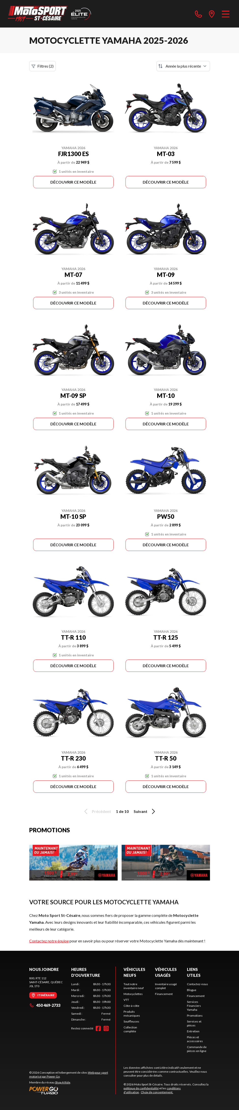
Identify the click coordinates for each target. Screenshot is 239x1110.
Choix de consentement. (157, 1092)
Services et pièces (194, 1023)
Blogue (191, 990)
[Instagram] (106, 1028)
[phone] (198, 13)
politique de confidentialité (141, 1088)
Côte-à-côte (131, 1006)
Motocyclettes (133, 994)
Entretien (193, 1031)
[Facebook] (98, 1028)
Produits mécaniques (132, 1013)
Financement (164, 994)
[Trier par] (183, 66)
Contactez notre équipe (49, 940)
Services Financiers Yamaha (194, 1005)
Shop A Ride (62, 1082)
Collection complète (130, 1029)
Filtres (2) (42, 66)
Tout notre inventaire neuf (134, 986)
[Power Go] (72, 1090)
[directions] (211, 13)
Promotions (195, 1015)
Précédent (97, 811)
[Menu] (225, 14)
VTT (126, 1000)
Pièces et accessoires (195, 1039)
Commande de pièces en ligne (197, 1049)
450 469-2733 (44, 1005)
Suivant (145, 811)
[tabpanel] (91, 1002)
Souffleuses (131, 1021)
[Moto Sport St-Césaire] (49, 14)
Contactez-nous (197, 984)
